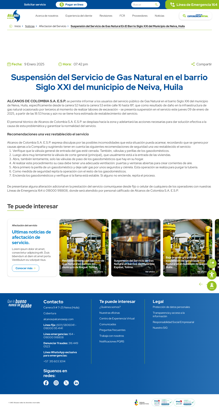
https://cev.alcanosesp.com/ (195, 16)
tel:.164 (192, 4)
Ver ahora (98, 272)
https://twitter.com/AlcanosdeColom (66, 382)
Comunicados (107, 324)
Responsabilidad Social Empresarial (173, 322)
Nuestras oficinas (109, 313)
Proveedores (139, 15)
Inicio (18, 26)
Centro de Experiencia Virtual (116, 318)
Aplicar (156, 4)
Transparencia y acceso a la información (169, 314)
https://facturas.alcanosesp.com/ (212, 264)
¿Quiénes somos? (110, 307)
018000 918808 (53, 337)
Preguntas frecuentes (112, 330)
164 (71, 334)
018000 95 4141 (53, 328)
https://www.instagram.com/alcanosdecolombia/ (56, 382)
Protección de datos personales (171, 307)
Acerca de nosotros (46, 15)
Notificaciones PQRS (111, 341)
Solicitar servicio (35, 4)
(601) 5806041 (65, 325)
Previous (200, 284)
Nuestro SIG (160, 328)
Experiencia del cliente (79, 15)
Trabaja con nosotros (111, 336)
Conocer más (24, 268)
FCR (122, 15)
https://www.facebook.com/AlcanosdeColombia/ (46, 382)
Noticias (159, 15)
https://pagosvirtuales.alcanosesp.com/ (71, 4)
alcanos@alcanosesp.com (58, 319)
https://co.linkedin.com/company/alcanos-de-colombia (76, 382)
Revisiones (106, 15)
